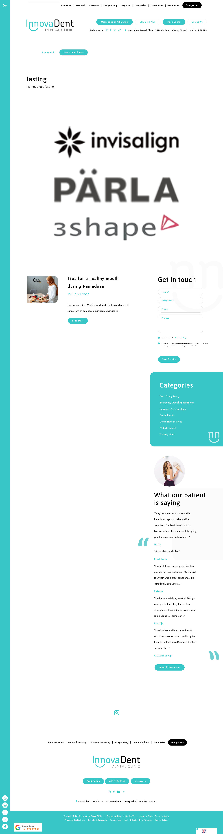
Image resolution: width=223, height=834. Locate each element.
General (80, 5)
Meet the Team (56, 742)
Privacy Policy (180, 338)
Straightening (110, 5)
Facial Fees (173, 5)
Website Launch (168, 428)
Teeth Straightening (169, 396)
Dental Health (167, 415)
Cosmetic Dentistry (100, 742)
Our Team (66, 5)
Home (31, 86)
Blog (40, 86)
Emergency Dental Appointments (177, 402)
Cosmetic (94, 5)
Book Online (173, 21)
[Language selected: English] (206, 831)
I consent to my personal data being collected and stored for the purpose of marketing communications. (183, 344)
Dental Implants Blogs (171, 421)
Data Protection (145, 820)
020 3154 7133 (148, 21)
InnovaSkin (140, 5)
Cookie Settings (161, 820)
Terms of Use (115, 820)
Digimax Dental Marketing (158, 816)
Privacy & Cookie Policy (75, 820)
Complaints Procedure (97, 820)
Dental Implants (141, 742)
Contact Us (197, 21)
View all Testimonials (169, 667)
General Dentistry (77, 742)
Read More (78, 320)
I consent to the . (172, 338)
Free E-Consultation (73, 52)
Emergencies (192, 5)
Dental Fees (157, 5)
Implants (125, 5)
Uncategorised (167, 434)
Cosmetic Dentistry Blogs (173, 409)
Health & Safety (130, 820)
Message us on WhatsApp (114, 21)
